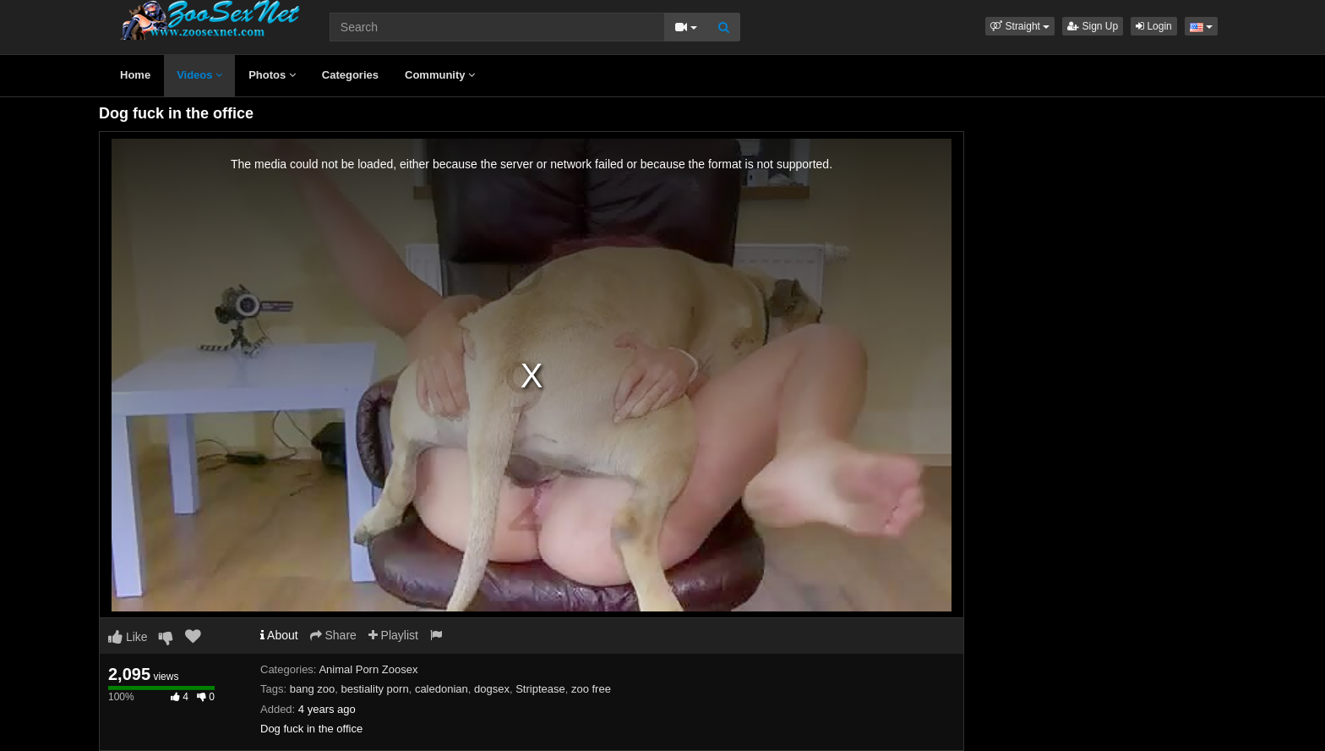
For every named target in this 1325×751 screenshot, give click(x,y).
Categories (350, 75)
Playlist (393, 635)
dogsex (492, 688)
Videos (199, 75)
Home (135, 75)
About (279, 635)
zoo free (591, 688)
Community (440, 75)
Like (128, 637)
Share (333, 635)
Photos (272, 75)
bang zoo (312, 688)
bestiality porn (374, 688)
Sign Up (1092, 26)
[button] (1020, 26)
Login (1154, 26)
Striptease (540, 688)
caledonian (441, 688)
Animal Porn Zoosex (368, 669)
